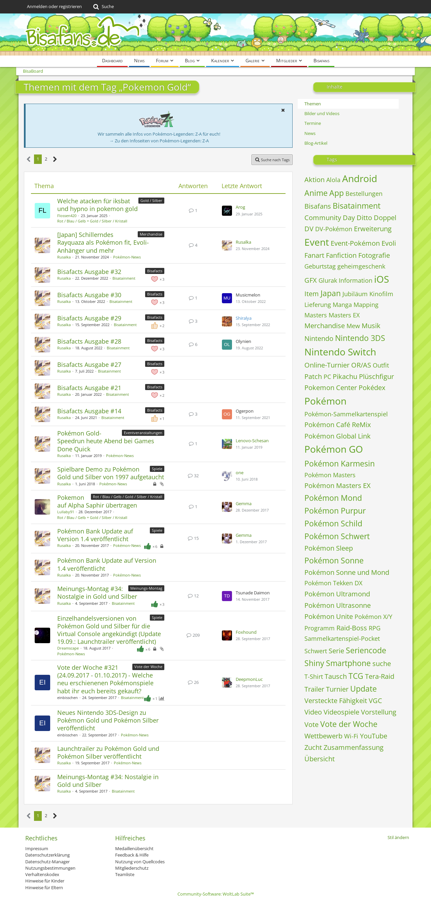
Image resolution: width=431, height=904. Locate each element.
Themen (312, 104)
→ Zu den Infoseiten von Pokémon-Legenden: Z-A (159, 141)
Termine (312, 123)
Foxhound (246, 632)
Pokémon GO (333, 449)
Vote (311, 724)
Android (359, 178)
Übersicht (319, 758)
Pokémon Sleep (328, 548)
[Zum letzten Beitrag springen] (227, 210)
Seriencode (366, 650)
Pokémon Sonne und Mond (346, 572)
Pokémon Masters (330, 475)
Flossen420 (66, 215)
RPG (374, 628)
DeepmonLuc (249, 679)
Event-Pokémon (355, 243)
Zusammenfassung (354, 747)
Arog (240, 207)
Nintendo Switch (340, 351)
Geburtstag (320, 266)
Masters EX (344, 315)
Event (316, 242)
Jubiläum (355, 294)
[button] (283, 110)
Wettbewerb (323, 735)
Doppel (385, 217)
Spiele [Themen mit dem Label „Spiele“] (157, 468)
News (310, 133)
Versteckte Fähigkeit (335, 700)
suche (381, 663)
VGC (375, 700)
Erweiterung (373, 228)
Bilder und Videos (321, 113)
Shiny (314, 663)
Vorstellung (378, 712)
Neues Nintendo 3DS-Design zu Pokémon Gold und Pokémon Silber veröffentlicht (108, 720)
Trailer (314, 689)
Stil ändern (398, 837)
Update (363, 688)
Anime (316, 192)
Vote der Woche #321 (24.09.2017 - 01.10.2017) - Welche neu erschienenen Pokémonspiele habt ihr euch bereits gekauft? (105, 679)
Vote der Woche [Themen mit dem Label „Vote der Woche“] (148, 666)
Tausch (336, 676)
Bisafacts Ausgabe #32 (89, 272)
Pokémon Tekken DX (333, 583)
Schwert (315, 651)
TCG (356, 675)
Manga (342, 305)
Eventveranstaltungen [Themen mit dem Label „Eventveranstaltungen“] (143, 432)
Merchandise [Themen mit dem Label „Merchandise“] (151, 234)
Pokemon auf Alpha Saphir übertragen (97, 501)
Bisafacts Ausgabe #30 (89, 295)
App (336, 192)
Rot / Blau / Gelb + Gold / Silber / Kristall (92, 220)
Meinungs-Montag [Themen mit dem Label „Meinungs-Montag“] (146, 588)
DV (308, 228)
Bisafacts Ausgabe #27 (89, 364)
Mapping (366, 305)
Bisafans (317, 206)
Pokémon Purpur (335, 510)
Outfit (381, 365)
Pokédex (372, 387)
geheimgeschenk (361, 266)
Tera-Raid (379, 676)
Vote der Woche (348, 724)
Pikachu (345, 376)
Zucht (313, 747)
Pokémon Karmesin (339, 463)
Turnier (337, 689)
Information (355, 280)
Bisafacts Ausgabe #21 (89, 388)
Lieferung (317, 305)
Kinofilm (381, 294)
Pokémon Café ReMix (337, 424)
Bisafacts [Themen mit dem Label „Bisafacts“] (154, 270)
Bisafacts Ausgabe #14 (89, 411)
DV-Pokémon (333, 229)
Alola (333, 180)
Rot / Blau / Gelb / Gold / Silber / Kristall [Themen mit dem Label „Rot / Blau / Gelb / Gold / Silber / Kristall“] (127, 496)
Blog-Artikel (315, 143)
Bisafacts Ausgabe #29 (89, 318)
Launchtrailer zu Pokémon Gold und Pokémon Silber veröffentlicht (108, 752)
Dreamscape (68, 648)
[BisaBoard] (215, 34)
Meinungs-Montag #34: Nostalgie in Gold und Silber (97, 592)
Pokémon (325, 400)
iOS (381, 279)
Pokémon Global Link (337, 436)
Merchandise (324, 325)
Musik (371, 325)
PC (327, 377)
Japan (331, 293)
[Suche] (103, 6)
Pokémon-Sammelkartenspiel (346, 414)
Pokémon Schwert (337, 536)
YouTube (373, 735)
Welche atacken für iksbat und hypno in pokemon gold (97, 205)
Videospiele (341, 712)
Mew (353, 326)
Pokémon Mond (333, 497)
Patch (313, 376)
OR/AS (361, 365)
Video (313, 712)
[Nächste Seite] (55, 159)
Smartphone (348, 663)
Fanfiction (341, 255)
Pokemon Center (330, 387)
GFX (310, 280)
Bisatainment (123, 278)
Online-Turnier (327, 365)
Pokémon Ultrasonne (337, 605)
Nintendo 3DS (360, 338)
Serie (336, 650)
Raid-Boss (351, 627)
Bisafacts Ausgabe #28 (89, 341)
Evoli (389, 243)
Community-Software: (215, 894)
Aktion (314, 179)
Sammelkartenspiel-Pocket (342, 638)
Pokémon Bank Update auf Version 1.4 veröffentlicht (95, 535)
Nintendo (318, 338)
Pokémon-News (127, 256)
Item (311, 293)
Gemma (244, 503)
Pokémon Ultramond (337, 593)
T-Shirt (313, 676)
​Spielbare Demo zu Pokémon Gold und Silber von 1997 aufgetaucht (110, 473)
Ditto (364, 217)
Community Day (329, 217)
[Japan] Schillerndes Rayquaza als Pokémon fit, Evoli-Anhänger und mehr (103, 242)
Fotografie (374, 255)
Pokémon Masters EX (337, 485)
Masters (315, 315)
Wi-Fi (351, 736)
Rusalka (64, 256)
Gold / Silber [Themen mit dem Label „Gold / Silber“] (151, 200)
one (239, 473)
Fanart (314, 255)
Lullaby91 (65, 511)
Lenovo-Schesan (252, 441)
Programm (319, 628)
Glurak (328, 280)
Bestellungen (364, 193)
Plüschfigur (376, 376)
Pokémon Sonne (334, 560)
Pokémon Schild (333, 523)
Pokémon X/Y (373, 617)
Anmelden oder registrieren (54, 6)
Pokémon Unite (328, 616)
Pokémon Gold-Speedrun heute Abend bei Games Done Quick (105, 441)
